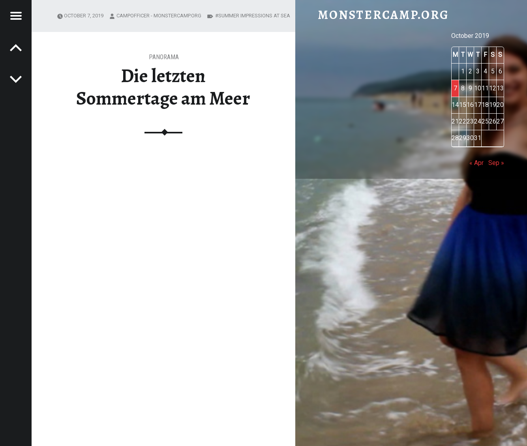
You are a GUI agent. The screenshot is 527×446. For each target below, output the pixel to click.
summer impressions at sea (254, 16)
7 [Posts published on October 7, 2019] (455, 88)
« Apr (476, 163)
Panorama (164, 57)
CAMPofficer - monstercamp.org (158, 16)
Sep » (496, 163)
